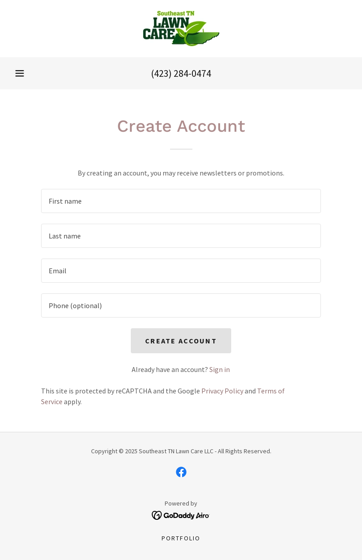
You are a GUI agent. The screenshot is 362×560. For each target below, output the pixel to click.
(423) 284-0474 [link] (181, 73)
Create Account (181, 340)
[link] (181, 28)
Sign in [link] (219, 369)
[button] (20, 73)
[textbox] (181, 201)
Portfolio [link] (181, 538)
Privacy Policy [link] (222, 390)
